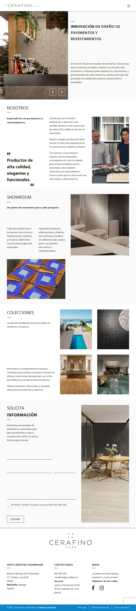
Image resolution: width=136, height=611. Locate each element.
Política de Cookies (121, 607)
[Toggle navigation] (128, 6)
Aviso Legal (81, 607)
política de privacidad (43, 505)
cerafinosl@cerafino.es (66, 577)
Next (62, 92)
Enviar (15, 519)
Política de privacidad (100, 607)
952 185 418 (60, 574)
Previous (52, 92)
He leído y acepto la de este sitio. (37, 505)
